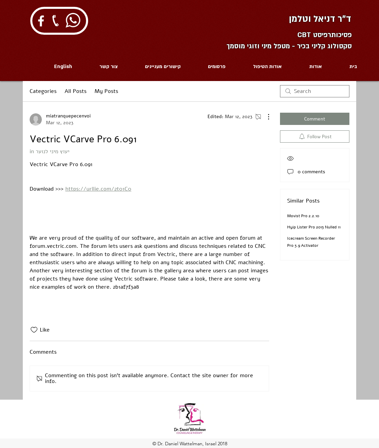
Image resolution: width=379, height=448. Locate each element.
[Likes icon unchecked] (34, 330)
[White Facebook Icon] (41, 21)
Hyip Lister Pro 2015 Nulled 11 (314, 227)
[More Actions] (265, 117)
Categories (43, 91)
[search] (314, 91)
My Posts (106, 91)
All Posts (75, 91)
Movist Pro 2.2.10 (303, 216)
